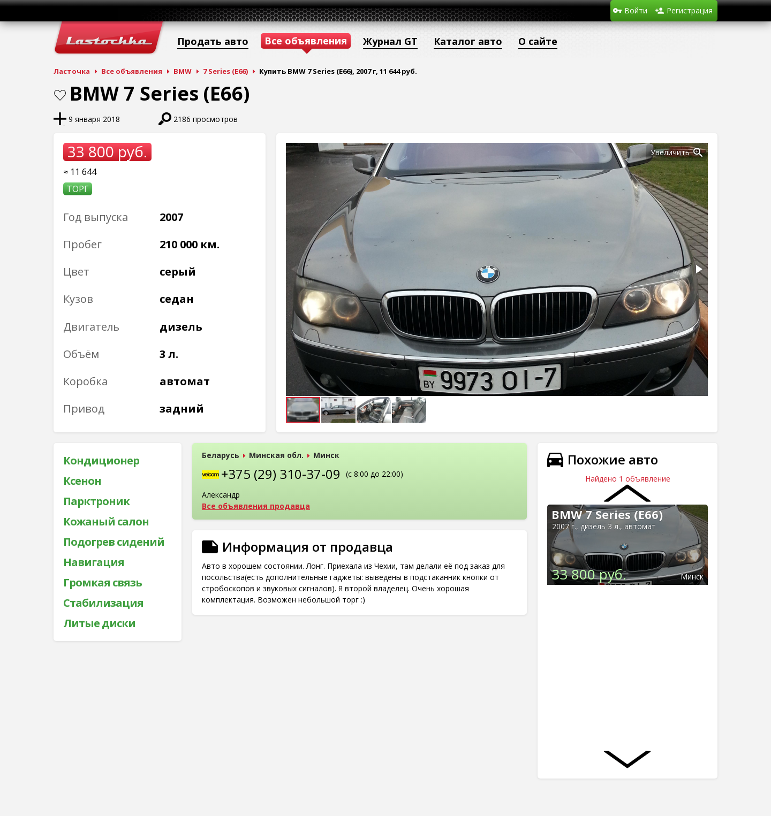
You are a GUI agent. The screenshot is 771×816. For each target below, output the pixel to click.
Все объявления (131, 71)
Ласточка (72, 71)
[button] (698, 152)
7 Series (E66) (225, 71)
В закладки (60, 95)
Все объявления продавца (256, 506)
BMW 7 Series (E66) (607, 514)
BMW (182, 71)
